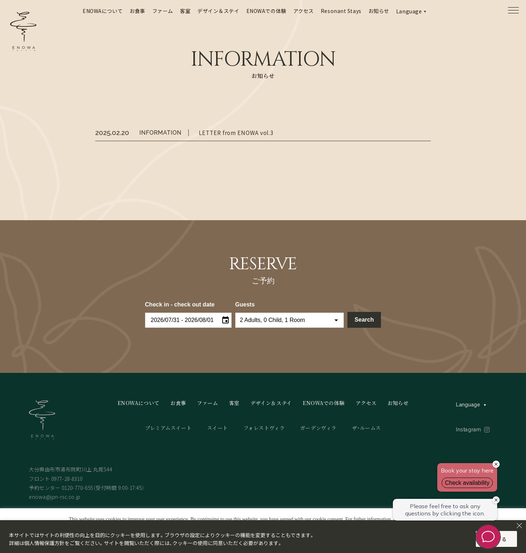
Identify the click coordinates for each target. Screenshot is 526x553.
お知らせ (378, 10)
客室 (185, 10)
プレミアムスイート (168, 427)
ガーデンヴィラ (318, 427)
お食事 (137, 10)
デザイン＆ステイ (218, 10)
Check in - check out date (180, 304)
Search (364, 320)
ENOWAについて (103, 10)
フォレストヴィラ (264, 427)
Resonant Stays (341, 10)
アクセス (303, 10)
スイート (217, 427)
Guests (245, 304)
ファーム (162, 10)
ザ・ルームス (366, 427)
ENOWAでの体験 (266, 10)
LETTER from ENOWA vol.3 (236, 132)
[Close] (519, 525)
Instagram (468, 429)
